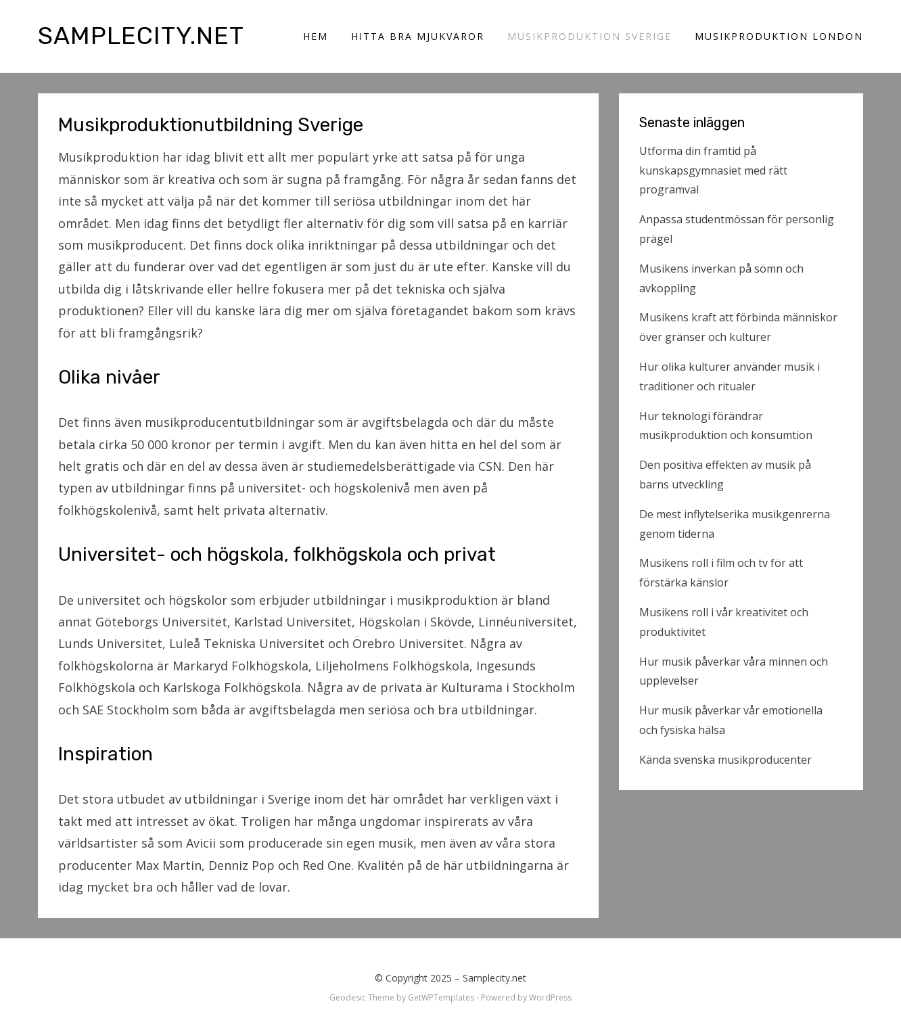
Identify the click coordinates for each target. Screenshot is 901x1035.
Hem (315, 36)
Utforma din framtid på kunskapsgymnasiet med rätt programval (713, 170)
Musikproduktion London (779, 36)
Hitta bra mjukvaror (417, 36)
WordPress (550, 997)
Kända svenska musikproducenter (725, 759)
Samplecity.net (141, 35)
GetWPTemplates (441, 997)
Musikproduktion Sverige (589, 36)
